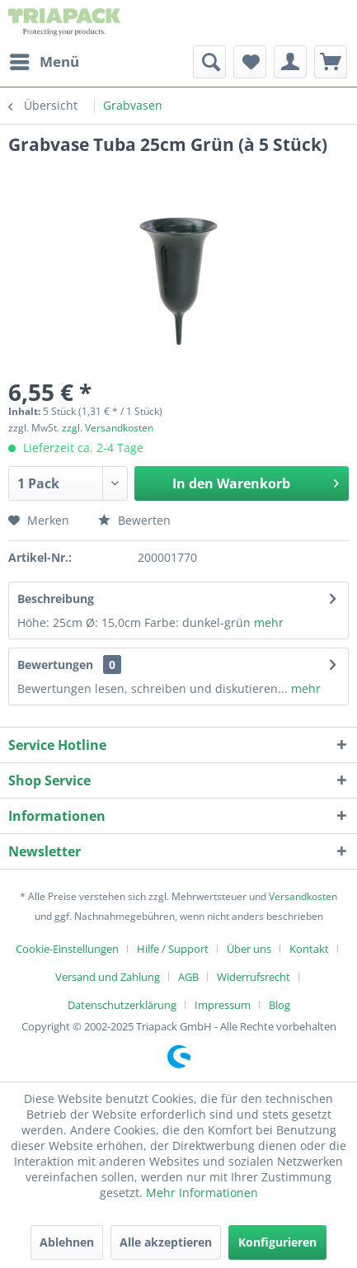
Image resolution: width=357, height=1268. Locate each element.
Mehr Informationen (202, 1192)
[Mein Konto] (290, 61)
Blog (279, 1004)
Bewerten (134, 520)
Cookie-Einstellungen (67, 948)
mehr (269, 622)
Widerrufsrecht (253, 976)
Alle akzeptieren (166, 1242)
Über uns (249, 948)
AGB (188, 976)
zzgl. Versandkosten (107, 428)
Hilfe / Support (173, 948)
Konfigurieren (277, 1242)
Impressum (223, 1004)
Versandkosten (303, 896)
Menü (44, 60)
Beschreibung (55, 598)
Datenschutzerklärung (122, 1004)
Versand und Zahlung (107, 976)
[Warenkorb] (330, 61)
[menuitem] (43, 61)
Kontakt (309, 948)
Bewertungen (55, 664)
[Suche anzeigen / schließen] (209, 61)
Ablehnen (67, 1242)
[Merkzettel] (249, 61)
